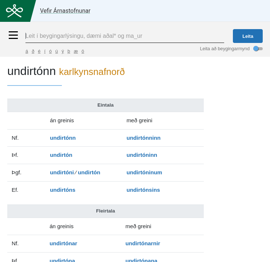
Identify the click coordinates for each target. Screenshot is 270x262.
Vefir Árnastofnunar (65, 10)
